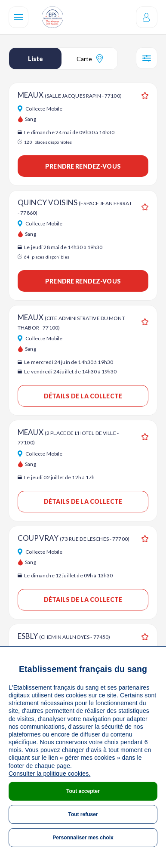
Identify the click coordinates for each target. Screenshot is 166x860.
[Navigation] (18, 17)
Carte (90, 58)
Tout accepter (83, 791)
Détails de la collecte (83, 396)
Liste (35, 58)
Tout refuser (83, 814)
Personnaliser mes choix (82, 838)
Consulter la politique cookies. (49, 773)
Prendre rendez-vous (83, 166)
